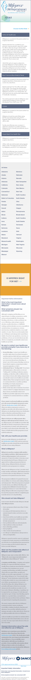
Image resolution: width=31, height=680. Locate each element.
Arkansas (4, 181)
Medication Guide (12, 405)
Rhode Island (20, 215)
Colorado (4, 188)
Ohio (17, 201)
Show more (23, 666)
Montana (19, 172)
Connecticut (5, 191)
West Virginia (20, 244)
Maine (3, 234)
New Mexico (20, 188)
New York (19, 191)
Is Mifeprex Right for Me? (15, 279)
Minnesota (4, 248)
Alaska (3, 175)
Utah (17, 231)
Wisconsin (19, 248)
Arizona (3, 178)
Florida (3, 201)
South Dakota (20, 221)
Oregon (18, 208)
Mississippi (4, 251)
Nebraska (19, 175)
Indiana (4, 218)
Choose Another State (20, 28)
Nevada (18, 178)
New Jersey (19, 185)
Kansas (3, 225)
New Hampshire (21, 181)
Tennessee (19, 225)
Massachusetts (6, 241)
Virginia (18, 238)
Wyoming (19, 251)
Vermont (19, 234)
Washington (20, 241)
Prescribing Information (8, 649)
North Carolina (21, 195)
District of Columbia (7, 198)
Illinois (3, 215)
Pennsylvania (20, 211)
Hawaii (3, 208)
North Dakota (20, 198)
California (4, 185)
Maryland (4, 238)
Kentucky (4, 228)
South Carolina (21, 218)
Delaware (4, 195)
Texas (18, 228)
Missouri (4, 254)
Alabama (4, 172)
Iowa (3, 221)
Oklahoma (19, 205)
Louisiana (4, 231)
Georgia (4, 205)
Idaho (3, 211)
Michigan (4, 244)
